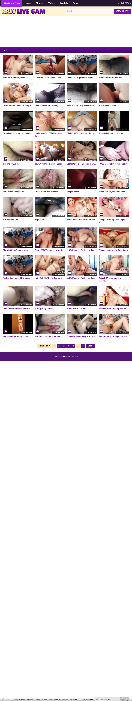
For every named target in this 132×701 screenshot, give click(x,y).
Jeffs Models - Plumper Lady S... (17, 105)
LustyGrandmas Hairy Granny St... (82, 336)
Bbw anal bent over (107, 105)
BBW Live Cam (12, 3)
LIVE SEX (124, 3)
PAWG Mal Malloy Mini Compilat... (114, 164)
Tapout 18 (39, 220)
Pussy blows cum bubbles (46, 192)
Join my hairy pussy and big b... (112, 133)
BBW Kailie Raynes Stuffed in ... (113, 192)
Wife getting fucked (44, 309)
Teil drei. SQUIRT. (11, 164)
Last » (90, 345)
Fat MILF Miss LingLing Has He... (113, 309)
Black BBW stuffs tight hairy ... (16, 250)
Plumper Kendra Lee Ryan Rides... (114, 250)
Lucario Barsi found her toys (48, 78)
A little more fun (10, 220)
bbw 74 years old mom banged (48, 164)
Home (28, 3)
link (129, 663)
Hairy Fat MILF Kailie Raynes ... (48, 278)
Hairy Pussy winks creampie (47, 336)
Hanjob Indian (73, 192)
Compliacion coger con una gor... (18, 133)
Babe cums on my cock (13, 192)
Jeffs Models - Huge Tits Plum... (81, 164)
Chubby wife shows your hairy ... (81, 133)
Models (64, 3)
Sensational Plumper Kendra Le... (82, 220)
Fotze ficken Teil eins (76, 309)
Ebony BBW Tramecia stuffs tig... (49, 250)
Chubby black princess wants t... (81, 78)
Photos (39, 3)
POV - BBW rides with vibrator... (17, 309)
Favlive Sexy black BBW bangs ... (17, 278)
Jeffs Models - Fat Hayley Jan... (81, 250)
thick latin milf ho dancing (46, 105)
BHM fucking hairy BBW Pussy (80, 105)
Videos (51, 3)
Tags (75, 3)
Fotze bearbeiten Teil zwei (111, 78)
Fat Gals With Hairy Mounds (15, 78)
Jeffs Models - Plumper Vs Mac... (114, 336)
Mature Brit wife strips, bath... (16, 336)
